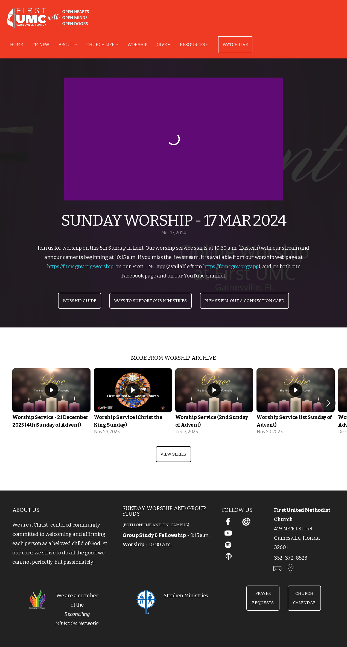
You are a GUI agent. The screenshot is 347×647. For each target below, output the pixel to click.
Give (164, 44)
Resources (194, 44)
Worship (137, 44)
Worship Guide (80, 300)
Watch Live (235, 44)
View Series (173, 454)
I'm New (40, 44)
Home (16, 44)
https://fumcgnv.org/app (231, 267)
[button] (328, 403)
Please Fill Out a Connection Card (245, 300)
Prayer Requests (263, 598)
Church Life (102, 44)
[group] (51, 403)
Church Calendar (304, 598)
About (68, 44)
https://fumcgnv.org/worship (80, 267)
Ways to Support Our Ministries (150, 300)
